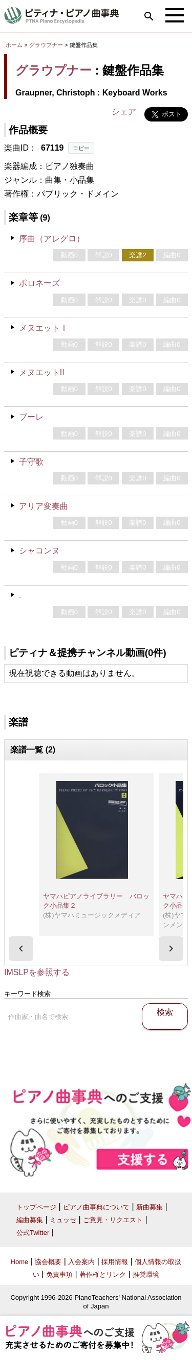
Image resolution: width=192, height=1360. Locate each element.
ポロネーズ (39, 283)
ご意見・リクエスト (113, 1220)
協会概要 (48, 1262)
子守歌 (31, 461)
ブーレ (31, 416)
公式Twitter (32, 1232)
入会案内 (81, 1262)
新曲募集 (149, 1207)
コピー (81, 148)
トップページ (36, 1207)
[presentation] (21, 948)
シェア (124, 111)
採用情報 (114, 1262)
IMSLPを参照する (37, 972)
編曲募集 (29, 1220)
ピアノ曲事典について (96, 1207)
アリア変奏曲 (43, 506)
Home (20, 1262)
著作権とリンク (102, 1274)
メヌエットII (42, 372)
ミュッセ (63, 1220)
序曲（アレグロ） (51, 238)
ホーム (14, 45)
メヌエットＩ (43, 328)
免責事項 (59, 1274)
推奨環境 (146, 1274)
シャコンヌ (39, 550)
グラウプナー (46, 45)
